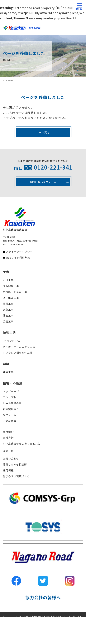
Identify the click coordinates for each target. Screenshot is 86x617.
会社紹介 (8, 431)
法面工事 (8, 315)
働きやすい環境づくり (16, 476)
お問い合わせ (11, 458)
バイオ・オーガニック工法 (19, 346)
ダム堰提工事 (11, 286)
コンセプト (9, 397)
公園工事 (8, 321)
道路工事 (8, 309)
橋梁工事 (8, 303)
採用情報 (8, 470)
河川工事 (8, 280)
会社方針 (8, 437)
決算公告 (8, 451)
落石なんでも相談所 (15, 464)
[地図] (35, 240)
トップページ (11, 391)
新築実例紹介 (11, 409)
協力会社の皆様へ (43, 597)
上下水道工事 (11, 298)
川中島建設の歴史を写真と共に (22, 443)
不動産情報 (9, 421)
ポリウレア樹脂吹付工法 (17, 352)
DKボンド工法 (11, 341)
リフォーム (9, 415)
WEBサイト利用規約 (18, 257)
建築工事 (8, 372)
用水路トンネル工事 (15, 292)
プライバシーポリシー (19, 251)
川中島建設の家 (12, 403)
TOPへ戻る (43, 132)
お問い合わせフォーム (43, 182)
